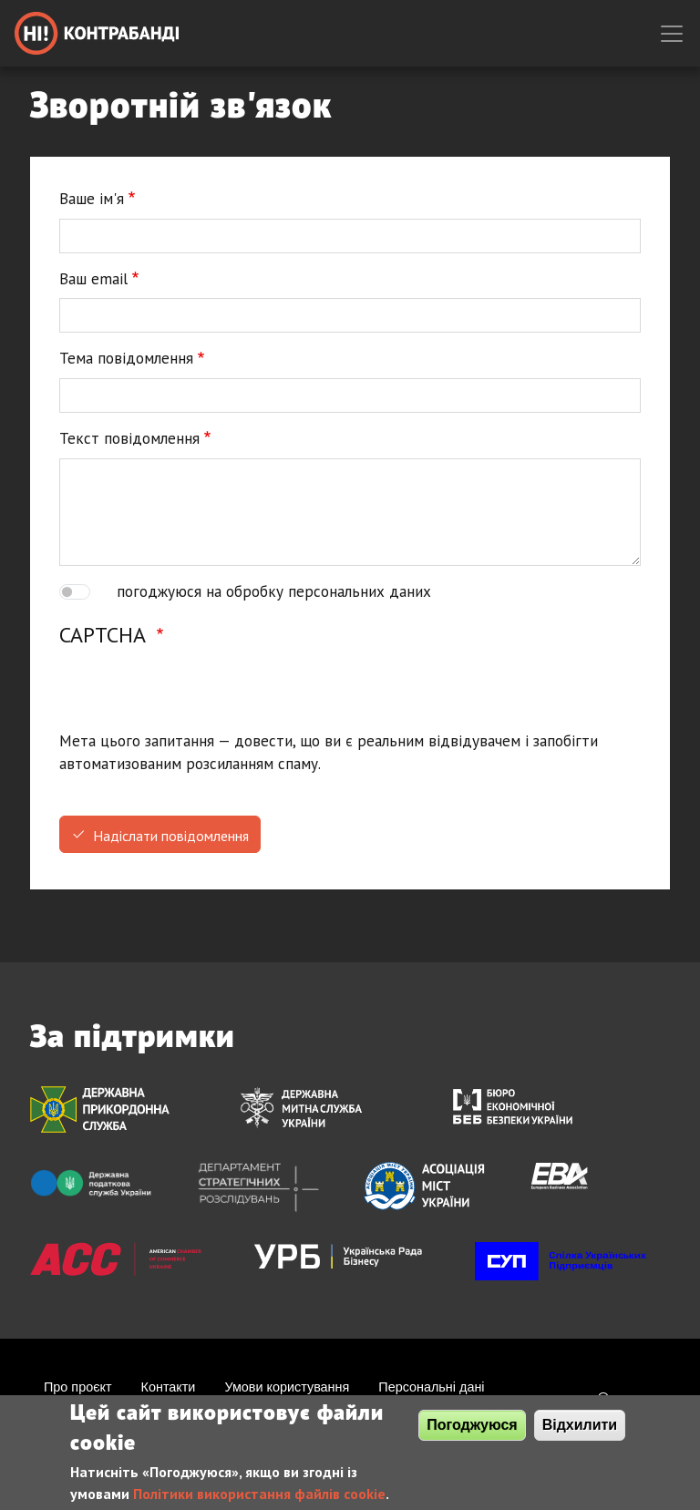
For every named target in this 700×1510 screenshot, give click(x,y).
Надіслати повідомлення (171, 836)
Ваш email (93, 279)
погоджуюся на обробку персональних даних (274, 591)
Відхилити (580, 1425)
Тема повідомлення (126, 358)
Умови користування (286, 1387)
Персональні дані (431, 1387)
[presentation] (197, 694)
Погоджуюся (472, 1425)
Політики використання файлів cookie (259, 1493)
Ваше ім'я (91, 199)
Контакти (168, 1387)
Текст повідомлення (129, 438)
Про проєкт (78, 1387)
